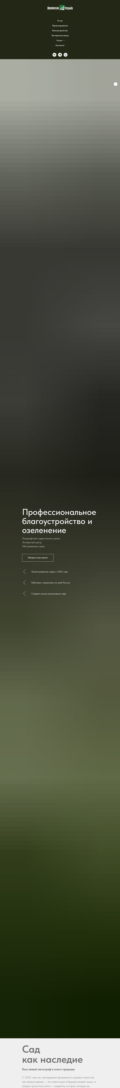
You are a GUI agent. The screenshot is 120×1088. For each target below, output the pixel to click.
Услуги (59, 40)
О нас (60, 20)
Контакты (60, 45)
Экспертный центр (60, 35)
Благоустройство (60, 30)
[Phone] (65, 55)
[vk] (54, 55)
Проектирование (60, 25)
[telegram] (60, 55)
